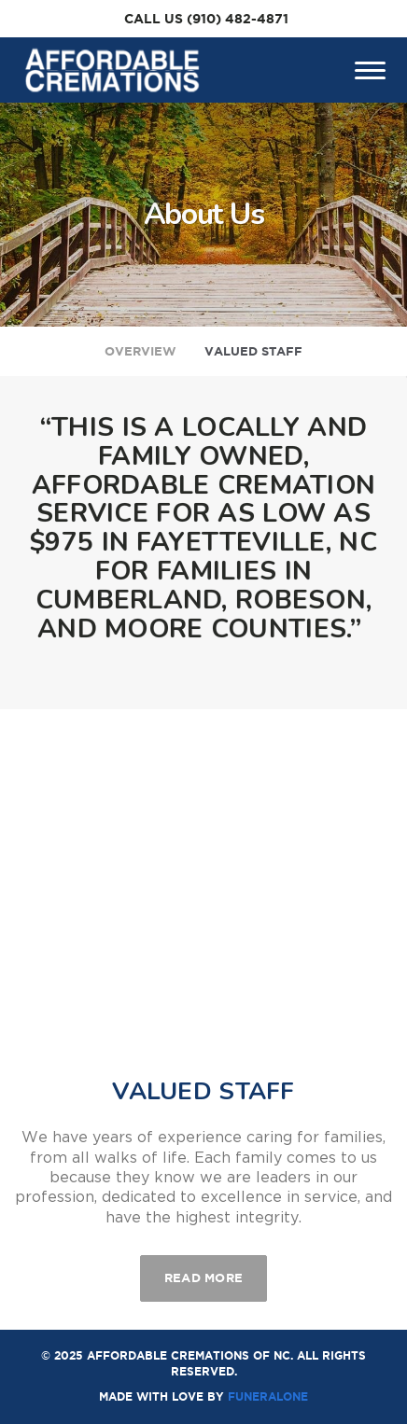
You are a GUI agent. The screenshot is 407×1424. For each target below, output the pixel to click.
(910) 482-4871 (237, 18)
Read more (215, 1270)
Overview (140, 351)
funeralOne (268, 1396)
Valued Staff (253, 351)
